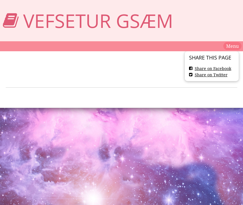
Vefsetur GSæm (98, 20)
